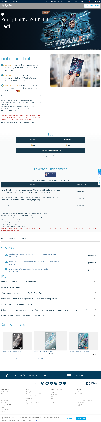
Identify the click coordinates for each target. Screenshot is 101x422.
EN (91, 1)
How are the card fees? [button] (10, 287)
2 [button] (51, 353)
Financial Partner (48, 1)
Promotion (4, 411)
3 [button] (52, 353)
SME (9, 1)
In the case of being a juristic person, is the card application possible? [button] (29, 299)
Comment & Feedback (81, 398)
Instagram (55, 383)
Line (47, 383)
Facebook (42, 383)
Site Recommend (55, 403)
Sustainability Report (7, 398)
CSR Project (4, 400)
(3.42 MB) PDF (13, 271)
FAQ (51, 399)
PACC (79, 406)
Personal (4, 1)
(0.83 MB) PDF (13, 257)
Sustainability (70, 1)
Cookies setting (69, 418)
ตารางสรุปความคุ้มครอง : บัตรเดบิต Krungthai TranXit (29, 269)
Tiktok (64, 383)
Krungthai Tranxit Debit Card (36, 359)
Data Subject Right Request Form (35, 396)
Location (77, 392)
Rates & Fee (53, 395)
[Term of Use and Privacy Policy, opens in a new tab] (38, 417)
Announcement (5, 409)
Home (3, 359)
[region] (50, 418)
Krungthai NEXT (93, 6)
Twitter (51, 383)
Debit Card (21, 359)
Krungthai (81, 402)
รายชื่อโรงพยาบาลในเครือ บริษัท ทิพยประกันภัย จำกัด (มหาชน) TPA (33, 254)
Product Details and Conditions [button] (13, 238)
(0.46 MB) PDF (13, 264)
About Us (77, 1)
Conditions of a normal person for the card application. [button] (23, 304)
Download (53, 401)
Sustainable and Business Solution (11, 396)
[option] (50, 29)
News (2, 407)
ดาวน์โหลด (92, 255)
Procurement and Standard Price (35, 401)
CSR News (4, 402)
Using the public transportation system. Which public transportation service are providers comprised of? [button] (44, 310)
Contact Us (84, 1)
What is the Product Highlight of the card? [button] (18, 282)
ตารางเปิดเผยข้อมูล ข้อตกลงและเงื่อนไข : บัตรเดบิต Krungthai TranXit (34, 262)
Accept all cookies (81, 418)
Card (15, 359)
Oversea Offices (79, 394)
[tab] (50, 239)
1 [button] (49, 353)
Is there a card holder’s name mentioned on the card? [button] (23, 316)
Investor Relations (59, 1)
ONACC (80, 404)
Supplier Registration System (34, 403)
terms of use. (36, 420)
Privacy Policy (30, 392)
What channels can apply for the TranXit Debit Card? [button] (22, 293)
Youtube (60, 383)
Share (98, 354)
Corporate (14, 1)
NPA (51, 397)
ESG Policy (4, 394)
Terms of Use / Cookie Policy (34, 394)
